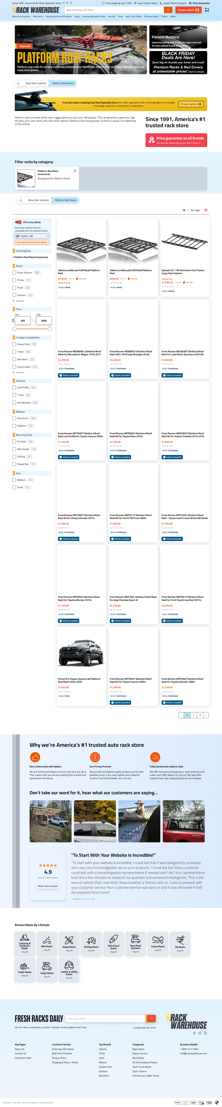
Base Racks (138, 1049)
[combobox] (186, 210)
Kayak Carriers (140, 1053)
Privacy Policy (59, 1058)
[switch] (18, 222)
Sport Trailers (139, 1071)
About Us (19, 1049)
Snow (120, 16)
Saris (101, 1058)
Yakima (103, 1049)
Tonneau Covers (151, 16)
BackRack (104, 1075)
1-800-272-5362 (189, 1049)
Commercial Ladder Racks (93, 16)
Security (111, 16)
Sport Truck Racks (133, 16)
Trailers (164, 16)
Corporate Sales (23, 1058)
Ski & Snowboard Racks (144, 1062)
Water (173, 16)
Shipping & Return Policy (65, 1062)
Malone (103, 1062)
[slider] (14, 329)
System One (105, 1066)
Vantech (103, 1071)
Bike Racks (38, 16)
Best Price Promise (62, 1053)
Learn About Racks (145, 3)
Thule (102, 1053)
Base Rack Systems (21, 16)
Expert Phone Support (173, 3)
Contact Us (20, 1053)
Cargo (77, 16)
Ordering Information (63, 1049)
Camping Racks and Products (58, 16)
